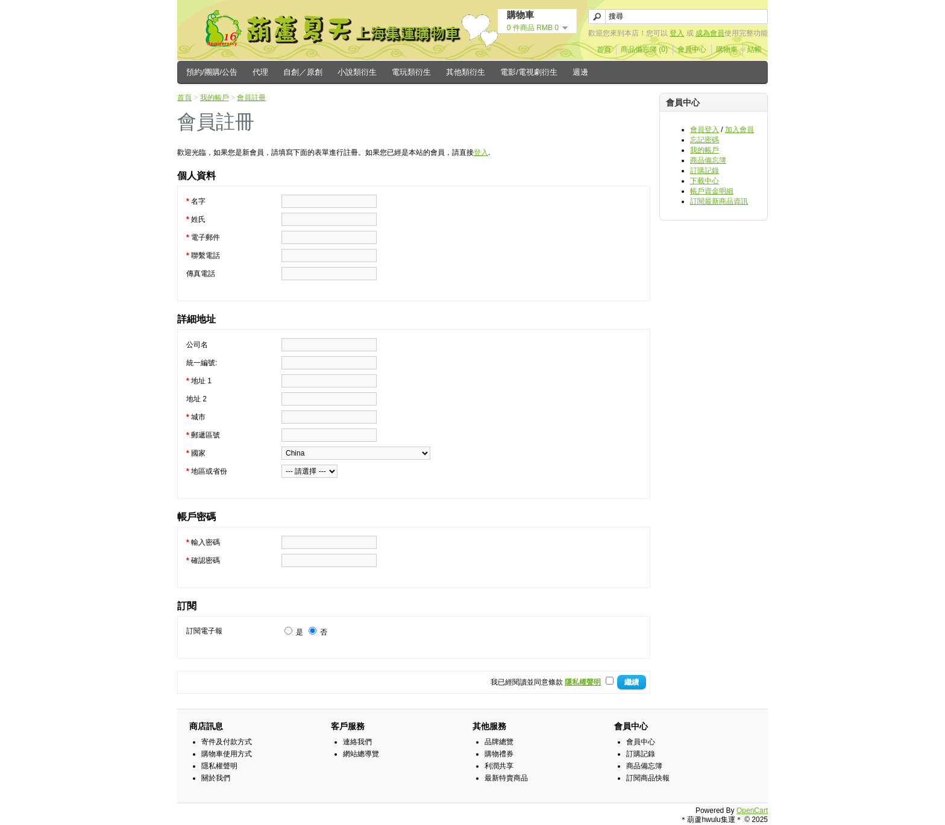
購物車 (727, 49)
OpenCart (752, 810)
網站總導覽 (361, 754)
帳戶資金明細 (711, 191)
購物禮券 (499, 754)
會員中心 (691, 49)
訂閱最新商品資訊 (719, 201)
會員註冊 (251, 97)
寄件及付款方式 (226, 742)
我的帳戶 (704, 150)
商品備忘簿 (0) (644, 49)
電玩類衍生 (411, 72)
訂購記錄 (704, 170)
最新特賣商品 (506, 778)
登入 (677, 33)
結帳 (754, 49)
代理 (260, 72)
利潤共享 (499, 766)
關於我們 (215, 778)
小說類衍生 (357, 72)
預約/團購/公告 (211, 72)
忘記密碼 (704, 140)
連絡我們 (357, 742)
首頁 (604, 49)
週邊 (580, 72)
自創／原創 (302, 72)
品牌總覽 (499, 742)
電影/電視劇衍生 (528, 72)
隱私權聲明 (219, 766)
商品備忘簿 (708, 160)
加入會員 (739, 129)
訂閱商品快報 (648, 778)
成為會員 (709, 33)
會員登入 (704, 129)
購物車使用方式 (226, 754)
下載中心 (704, 181)
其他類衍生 (465, 72)
